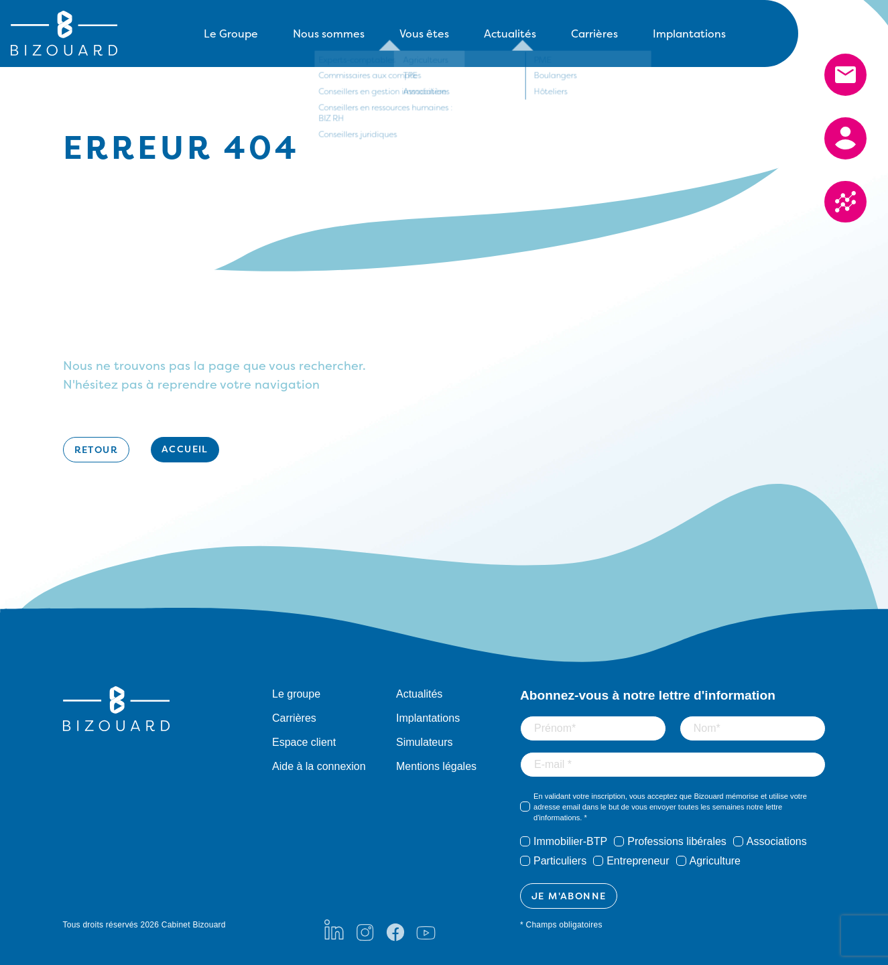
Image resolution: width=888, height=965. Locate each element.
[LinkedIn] (334, 929)
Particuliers (559, 860)
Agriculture (715, 860)
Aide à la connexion (319, 766)
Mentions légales (436, 766)
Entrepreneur (638, 860)
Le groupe (296, 694)
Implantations (689, 33)
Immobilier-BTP (570, 841)
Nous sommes (329, 33)
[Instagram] (365, 929)
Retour (96, 449)
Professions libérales (676, 841)
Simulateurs (424, 742)
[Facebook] (395, 929)
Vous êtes (424, 33)
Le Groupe (231, 33)
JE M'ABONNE (568, 895)
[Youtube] (426, 929)
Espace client (304, 742)
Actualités (510, 33)
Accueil (185, 448)
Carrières (594, 33)
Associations (777, 841)
